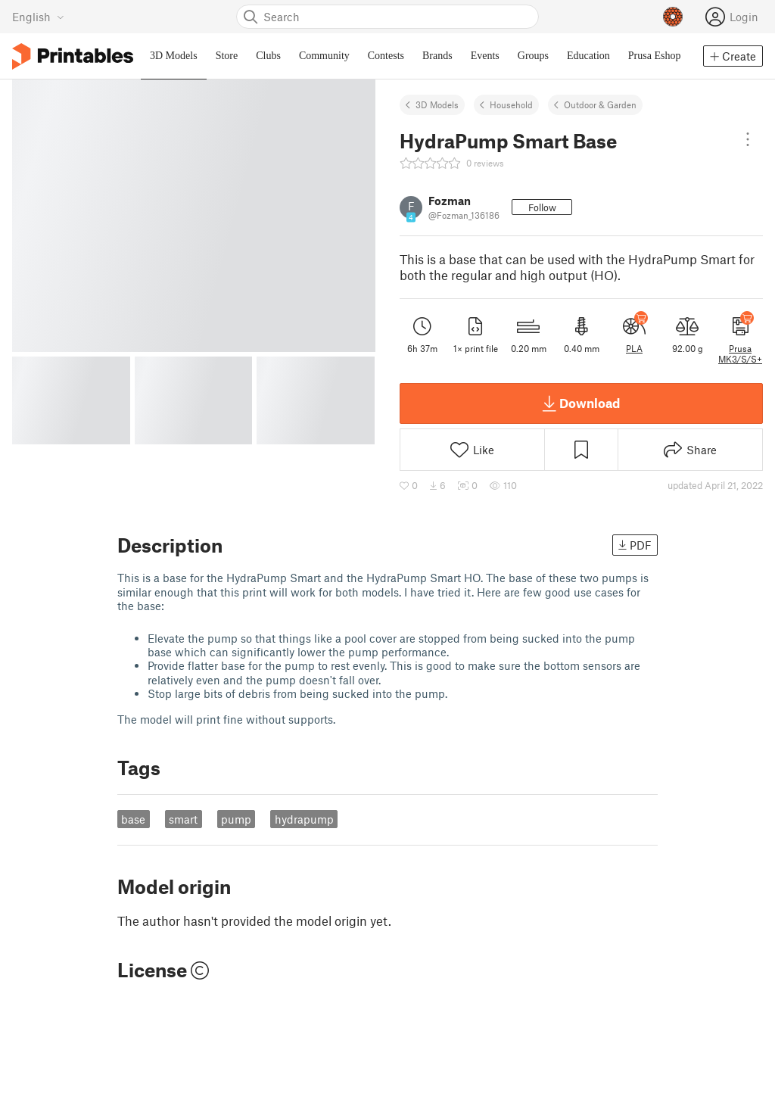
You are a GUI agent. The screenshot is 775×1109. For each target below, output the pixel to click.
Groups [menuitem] (533, 55)
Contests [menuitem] (386, 55)
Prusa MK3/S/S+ (740, 353)
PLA (634, 348)
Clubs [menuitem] (268, 55)
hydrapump (304, 819)
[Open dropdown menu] (748, 139)
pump (236, 819)
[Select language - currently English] (38, 16)
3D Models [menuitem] (174, 55)
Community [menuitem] (324, 55)
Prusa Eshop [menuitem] (654, 55)
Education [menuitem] (588, 55)
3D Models (437, 104)
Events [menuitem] (485, 55)
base (133, 819)
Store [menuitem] (227, 55)
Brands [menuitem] (437, 55)
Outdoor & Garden (600, 104)
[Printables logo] (72, 56)
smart (183, 819)
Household (511, 104)
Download (581, 403)
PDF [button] (635, 545)
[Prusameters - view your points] (673, 16)
